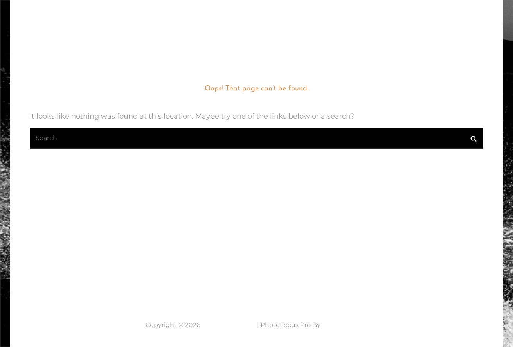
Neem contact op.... (68, 277)
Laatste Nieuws (238, 21)
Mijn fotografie (310, 21)
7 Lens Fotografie (60, 17)
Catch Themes (344, 325)
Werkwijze (377, 21)
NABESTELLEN (435, 21)
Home (187, 21)
